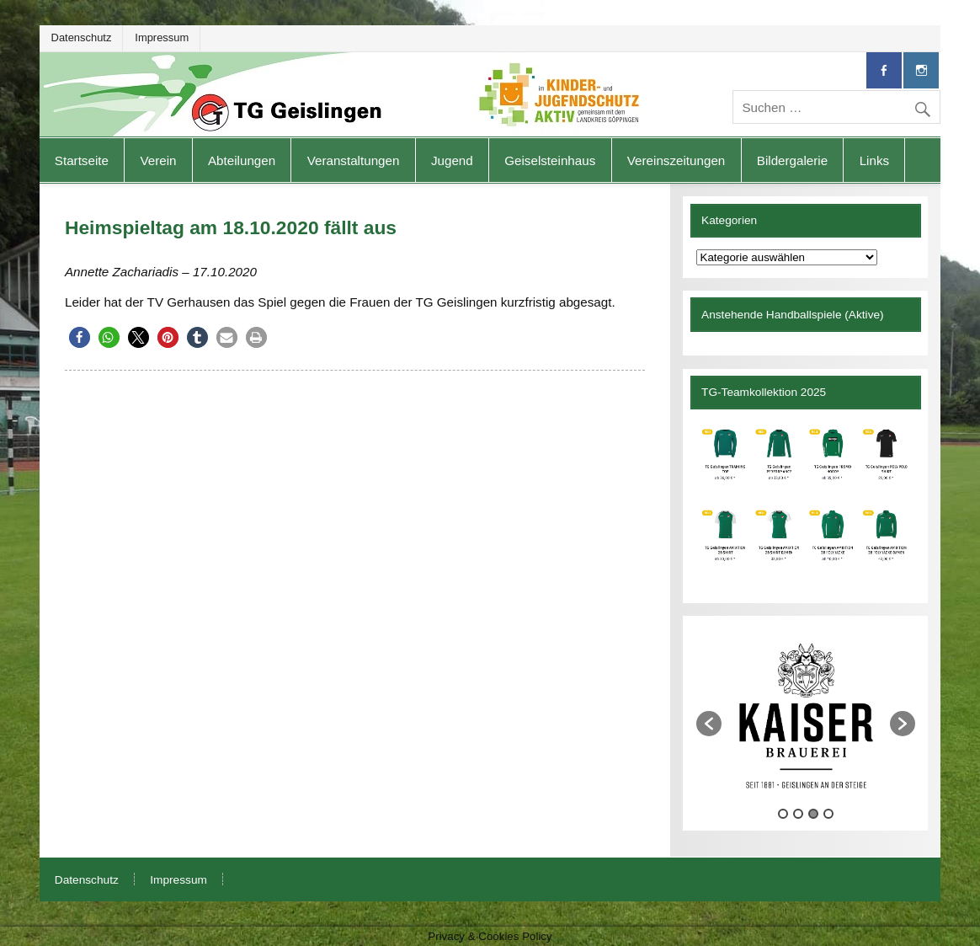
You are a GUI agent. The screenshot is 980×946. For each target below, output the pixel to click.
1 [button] (783, 814)
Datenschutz (81, 37)
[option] (806, 715)
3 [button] (813, 814)
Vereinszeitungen (676, 160)
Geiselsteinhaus (549, 160)
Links (874, 160)
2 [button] (798, 814)
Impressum (162, 37)
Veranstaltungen (353, 160)
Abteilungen (241, 160)
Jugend (452, 160)
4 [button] (828, 814)
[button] (79, 337)
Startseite (82, 160)
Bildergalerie (792, 160)
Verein (158, 160)
